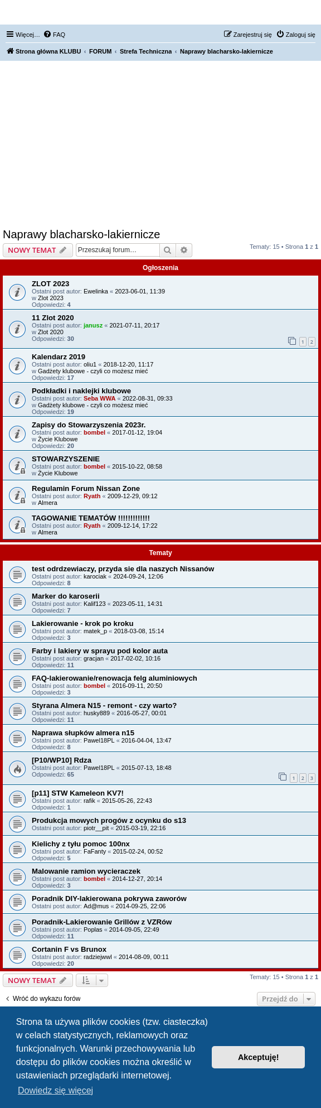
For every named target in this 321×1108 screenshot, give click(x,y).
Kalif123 (95, 603)
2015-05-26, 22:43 (127, 800)
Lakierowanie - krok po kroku (82, 623)
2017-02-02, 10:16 (135, 658)
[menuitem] (54, 34)
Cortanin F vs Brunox (69, 949)
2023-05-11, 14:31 (138, 603)
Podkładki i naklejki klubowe (81, 391)
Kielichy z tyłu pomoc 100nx (81, 844)
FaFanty (95, 851)
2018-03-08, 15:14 (139, 631)
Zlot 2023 (51, 298)
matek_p (95, 631)
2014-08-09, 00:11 (144, 956)
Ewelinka (96, 291)
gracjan (94, 658)
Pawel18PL (99, 740)
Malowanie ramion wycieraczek (86, 871)
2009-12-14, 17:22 (133, 525)
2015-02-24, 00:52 (138, 851)
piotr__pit (96, 828)
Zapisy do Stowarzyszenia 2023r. (89, 425)
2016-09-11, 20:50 (137, 685)
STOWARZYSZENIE (66, 459)
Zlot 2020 (51, 332)
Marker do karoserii (66, 596)
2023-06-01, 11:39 (140, 291)
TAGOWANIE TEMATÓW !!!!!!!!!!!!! (91, 518)
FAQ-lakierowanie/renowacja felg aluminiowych (114, 678)
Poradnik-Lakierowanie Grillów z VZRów (102, 922)
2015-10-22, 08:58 (137, 466)
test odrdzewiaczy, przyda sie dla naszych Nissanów (123, 569)
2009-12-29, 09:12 (133, 496)
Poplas (93, 929)
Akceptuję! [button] (258, 1057)
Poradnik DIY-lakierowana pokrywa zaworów (109, 898)
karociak (95, 576)
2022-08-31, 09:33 (148, 398)
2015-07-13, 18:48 (146, 767)
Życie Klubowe (58, 439)
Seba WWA (99, 398)
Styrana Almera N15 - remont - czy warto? (104, 705)
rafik (89, 800)
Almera (47, 502)
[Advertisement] (160, 144)
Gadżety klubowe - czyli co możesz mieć (93, 371)
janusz (93, 325)
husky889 (97, 713)
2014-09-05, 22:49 (134, 929)
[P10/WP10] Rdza (61, 760)
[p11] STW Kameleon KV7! (78, 793)
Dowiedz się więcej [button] (55, 1090)
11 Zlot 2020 (53, 318)
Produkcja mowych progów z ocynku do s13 (109, 820)
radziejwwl (98, 956)
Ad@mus (96, 906)
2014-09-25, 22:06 (141, 906)
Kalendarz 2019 (58, 357)
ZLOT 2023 (50, 284)
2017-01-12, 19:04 (137, 432)
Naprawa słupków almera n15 (83, 733)
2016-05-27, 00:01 (141, 713)
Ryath (92, 496)
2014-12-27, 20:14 (137, 878)
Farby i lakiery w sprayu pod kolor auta (100, 651)
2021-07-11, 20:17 (134, 325)
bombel (94, 432)
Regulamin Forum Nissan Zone (86, 488)
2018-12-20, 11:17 (128, 364)
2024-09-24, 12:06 (138, 576)
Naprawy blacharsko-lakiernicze (81, 234)
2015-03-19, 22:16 (140, 828)
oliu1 (90, 364)
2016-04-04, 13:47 (146, 740)
